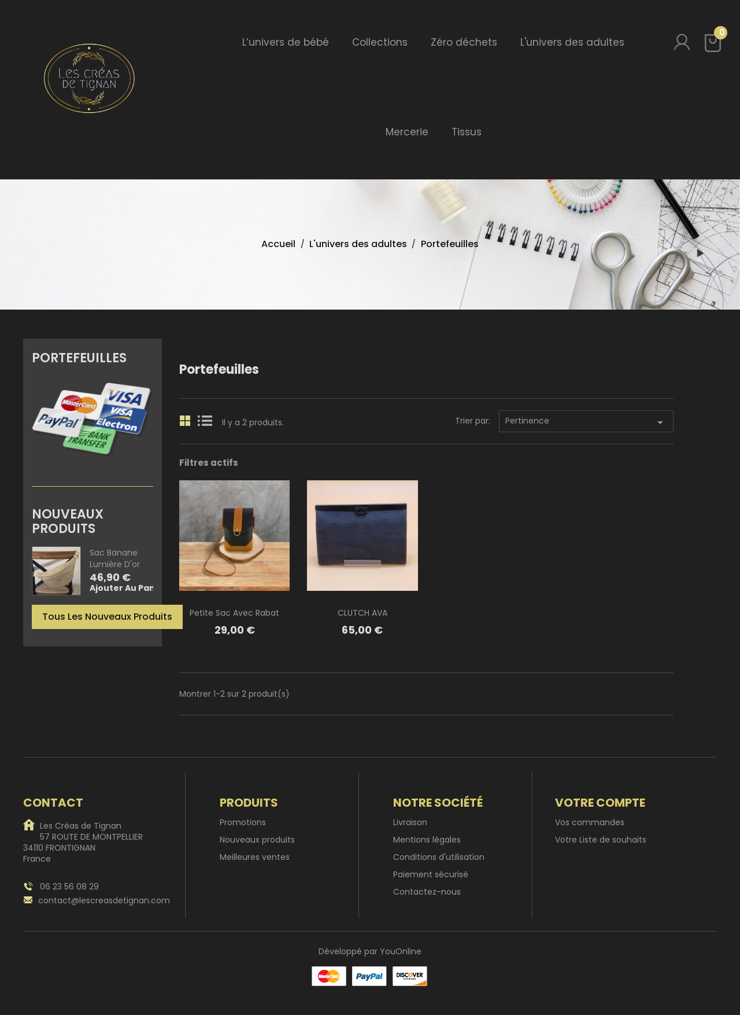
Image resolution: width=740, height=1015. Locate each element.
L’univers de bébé (285, 42)
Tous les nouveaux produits (107, 616)
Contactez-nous (427, 892)
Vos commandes (589, 822)
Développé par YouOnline (370, 951)
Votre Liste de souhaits (600, 839)
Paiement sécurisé (430, 874)
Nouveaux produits (257, 839)
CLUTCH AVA (362, 613)
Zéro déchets (464, 42)
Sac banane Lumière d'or (115, 558)
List (204, 419)
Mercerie (407, 132)
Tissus (467, 132)
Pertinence (586, 422)
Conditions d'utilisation (438, 857)
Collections (380, 42)
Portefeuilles (79, 357)
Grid (186, 419)
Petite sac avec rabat (234, 613)
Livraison (410, 822)
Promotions (243, 822)
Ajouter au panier (128, 588)
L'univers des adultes (572, 42)
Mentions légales (427, 839)
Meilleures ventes (255, 857)
